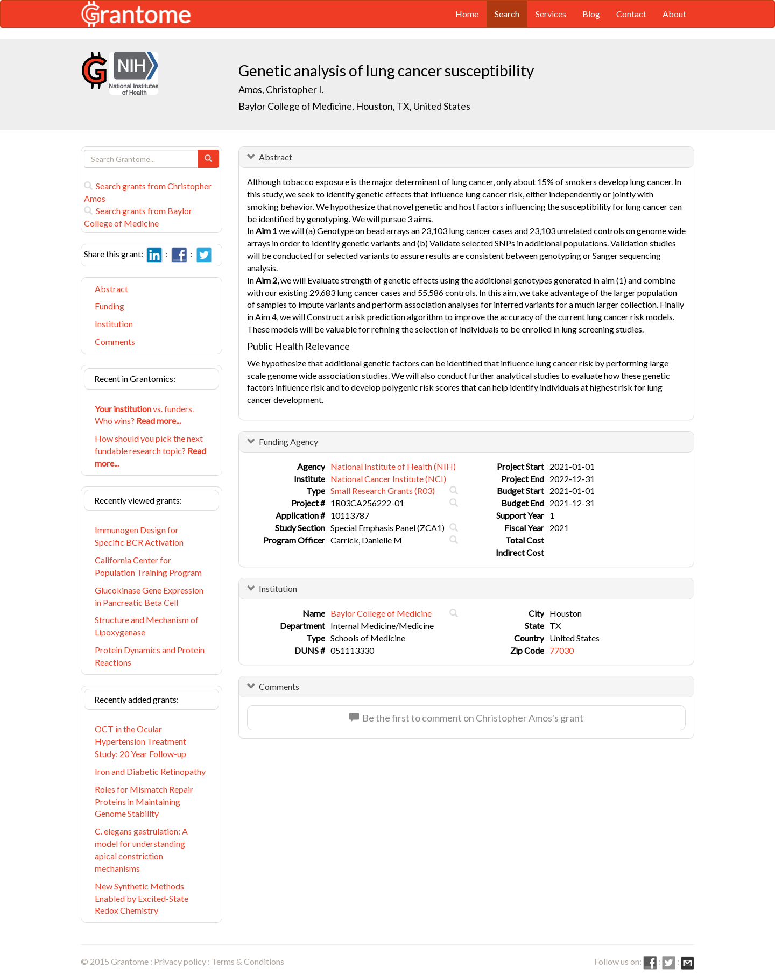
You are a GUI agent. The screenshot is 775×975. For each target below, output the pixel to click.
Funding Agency (288, 441)
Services (551, 14)
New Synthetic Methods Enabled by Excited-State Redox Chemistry (141, 898)
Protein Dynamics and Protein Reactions (150, 656)
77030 (561, 650)
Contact (631, 14)
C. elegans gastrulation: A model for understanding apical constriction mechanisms (141, 849)
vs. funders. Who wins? (144, 415)
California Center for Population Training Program (148, 566)
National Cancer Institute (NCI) (388, 479)
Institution (114, 324)
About (674, 14)
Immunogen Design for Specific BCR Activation (139, 536)
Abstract (111, 289)
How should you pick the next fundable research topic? (150, 450)
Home (466, 14)
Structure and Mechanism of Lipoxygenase (147, 625)
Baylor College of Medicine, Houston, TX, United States (354, 106)
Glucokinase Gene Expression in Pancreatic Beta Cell (149, 596)
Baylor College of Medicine (381, 613)
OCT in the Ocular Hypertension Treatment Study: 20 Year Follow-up (140, 741)
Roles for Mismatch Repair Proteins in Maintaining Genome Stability (144, 801)
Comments (115, 341)
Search (507, 14)
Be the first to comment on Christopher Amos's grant (466, 718)
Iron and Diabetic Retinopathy (150, 771)
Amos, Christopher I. (281, 89)
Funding (109, 306)
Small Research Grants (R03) (382, 490)
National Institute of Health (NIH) (393, 466)
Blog (591, 14)
